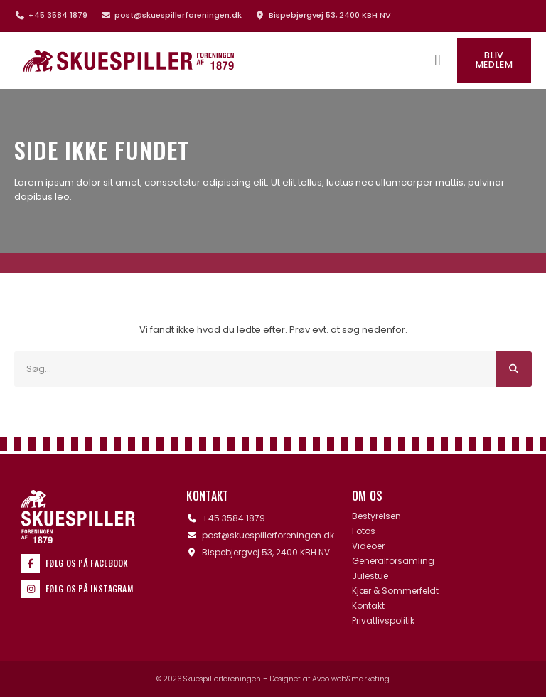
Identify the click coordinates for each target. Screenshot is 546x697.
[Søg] (514, 369)
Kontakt (368, 606)
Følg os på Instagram (89, 588)
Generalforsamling (393, 561)
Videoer (368, 546)
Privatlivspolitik (383, 621)
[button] (437, 61)
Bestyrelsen (376, 516)
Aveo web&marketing (351, 679)
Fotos (363, 531)
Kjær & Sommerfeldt (395, 591)
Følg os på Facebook (87, 563)
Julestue (370, 576)
